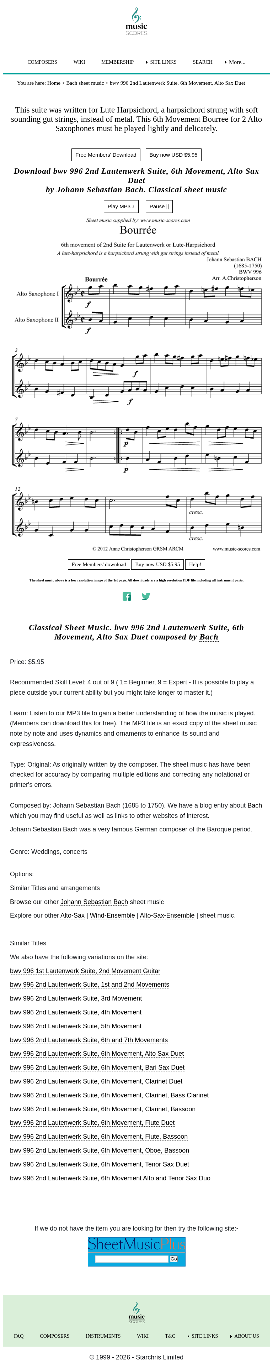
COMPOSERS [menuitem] (42, 62)
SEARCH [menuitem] (203, 62)
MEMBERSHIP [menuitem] (117, 62)
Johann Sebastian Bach (94, 901)
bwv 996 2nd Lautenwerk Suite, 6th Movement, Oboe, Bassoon (99, 1150)
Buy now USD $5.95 (174, 155)
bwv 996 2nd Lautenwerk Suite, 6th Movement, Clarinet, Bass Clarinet (109, 1095)
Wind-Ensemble (112, 915)
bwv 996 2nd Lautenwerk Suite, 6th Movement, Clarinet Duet (96, 1081)
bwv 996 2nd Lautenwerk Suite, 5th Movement (75, 1026)
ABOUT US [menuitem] (246, 1336)
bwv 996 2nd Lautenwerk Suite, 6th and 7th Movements (89, 1040)
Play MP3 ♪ (121, 206)
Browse (20, 901)
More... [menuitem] (237, 62)
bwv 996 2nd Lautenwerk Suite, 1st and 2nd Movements (89, 984)
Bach (208, 636)
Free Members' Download (105, 155)
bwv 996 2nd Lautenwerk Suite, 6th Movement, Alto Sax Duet (97, 1053)
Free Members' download (99, 564)
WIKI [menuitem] (79, 62)
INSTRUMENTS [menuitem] (103, 1336)
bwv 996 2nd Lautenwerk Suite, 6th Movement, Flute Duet (92, 1122)
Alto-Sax (72, 915)
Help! (195, 564)
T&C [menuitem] (170, 1336)
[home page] (136, 21)
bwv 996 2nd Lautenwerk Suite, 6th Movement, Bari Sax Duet (97, 1067)
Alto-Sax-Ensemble (167, 915)
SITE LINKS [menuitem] (163, 62)
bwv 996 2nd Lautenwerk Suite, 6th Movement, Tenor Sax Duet (99, 1164)
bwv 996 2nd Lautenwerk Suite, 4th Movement (75, 1012)
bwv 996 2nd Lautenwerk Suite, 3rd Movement (76, 998)
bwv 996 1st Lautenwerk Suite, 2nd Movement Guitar (85, 971)
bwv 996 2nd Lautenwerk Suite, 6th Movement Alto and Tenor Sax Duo (110, 1178)
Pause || (159, 206)
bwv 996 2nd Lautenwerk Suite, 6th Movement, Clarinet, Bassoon (103, 1109)
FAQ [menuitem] (18, 1336)
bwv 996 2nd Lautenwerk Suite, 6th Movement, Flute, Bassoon (99, 1136)
